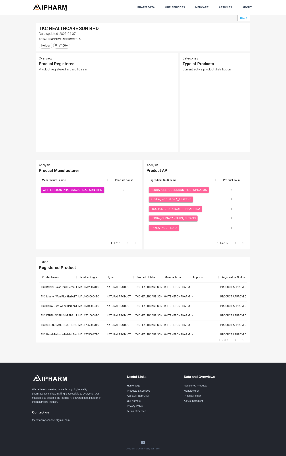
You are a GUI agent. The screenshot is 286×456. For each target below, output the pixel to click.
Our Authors (134, 400)
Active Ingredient (193, 400)
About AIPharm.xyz (138, 395)
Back (243, 18)
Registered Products (195, 385)
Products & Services (138, 390)
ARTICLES (225, 7)
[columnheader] (73, 180)
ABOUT (247, 7)
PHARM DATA (146, 7)
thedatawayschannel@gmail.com (51, 420)
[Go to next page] (243, 243)
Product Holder (192, 395)
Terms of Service (136, 411)
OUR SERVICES (175, 7)
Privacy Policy (135, 406)
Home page (133, 385)
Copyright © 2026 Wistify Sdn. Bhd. (143, 448)
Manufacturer (191, 390)
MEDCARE (201, 7)
